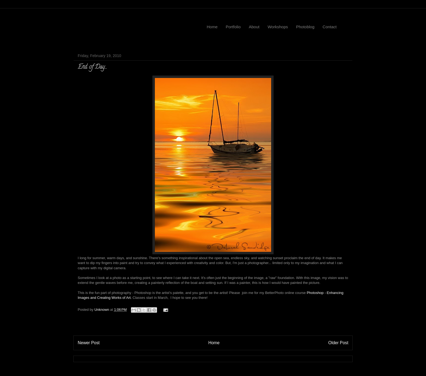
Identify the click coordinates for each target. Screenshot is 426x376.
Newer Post (89, 342)
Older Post (338, 342)
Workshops (278, 26)
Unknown (102, 310)
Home (212, 26)
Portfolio (233, 26)
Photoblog (305, 26)
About (254, 26)
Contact (329, 26)
